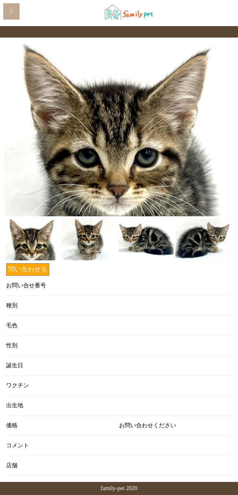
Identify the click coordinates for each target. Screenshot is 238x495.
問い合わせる (27, 269)
